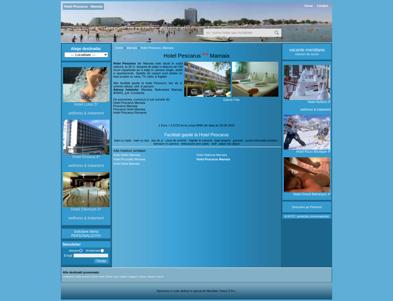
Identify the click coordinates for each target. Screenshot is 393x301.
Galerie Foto (231, 99)
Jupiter (123, 276)
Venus (160, 276)
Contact (322, 5)
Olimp (142, 276)
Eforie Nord (98, 276)
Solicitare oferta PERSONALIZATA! (86, 233)
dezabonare (92, 250)
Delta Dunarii (83, 276)
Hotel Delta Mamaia (126, 163)
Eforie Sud (112, 276)
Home (308, 5)
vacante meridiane (307, 50)
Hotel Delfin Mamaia (126, 155)
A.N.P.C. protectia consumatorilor (307, 216)
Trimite (101, 261)
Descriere (298, 207)
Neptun (133, 276)
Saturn (151, 276)
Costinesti (68, 276)
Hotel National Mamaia (211, 155)
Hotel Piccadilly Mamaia (129, 159)
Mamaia (132, 47)
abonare (73, 250)
